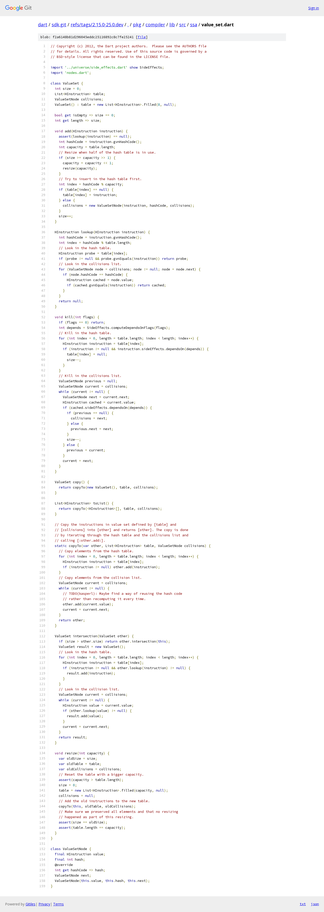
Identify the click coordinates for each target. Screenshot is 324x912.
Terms (58, 904)
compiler (155, 25)
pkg (137, 25)
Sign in (313, 8)
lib (172, 25)
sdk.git (59, 25)
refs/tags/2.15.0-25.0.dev (97, 25)
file (142, 37)
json (315, 904)
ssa (193, 25)
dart (42, 25)
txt (303, 904)
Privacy (44, 904)
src (182, 25)
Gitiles (30, 904)
